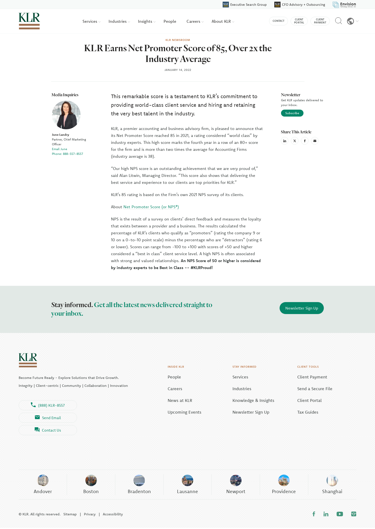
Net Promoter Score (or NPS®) (151, 205)
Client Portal (309, 399)
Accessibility (113, 515)
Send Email (48, 417)
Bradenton (139, 485)
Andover (42, 485)
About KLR (223, 21)
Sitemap (70, 515)
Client (299, 21)
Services (92, 21)
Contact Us (48, 429)
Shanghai (332, 485)
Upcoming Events (174, 411)
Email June (58, 148)
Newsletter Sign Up (301, 307)
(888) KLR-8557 (48, 404)
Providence (284, 485)
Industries (119, 21)
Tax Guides (307, 411)
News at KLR (170, 399)
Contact (278, 21)
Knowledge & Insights (248, 399)
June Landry (59, 134)
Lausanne (187, 485)
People (170, 21)
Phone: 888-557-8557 (66, 153)
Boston (91, 485)
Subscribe (292, 112)
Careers (195, 21)
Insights (147, 21)
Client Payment (312, 376)
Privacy (90, 515)
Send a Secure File (314, 388)
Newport (236, 485)
